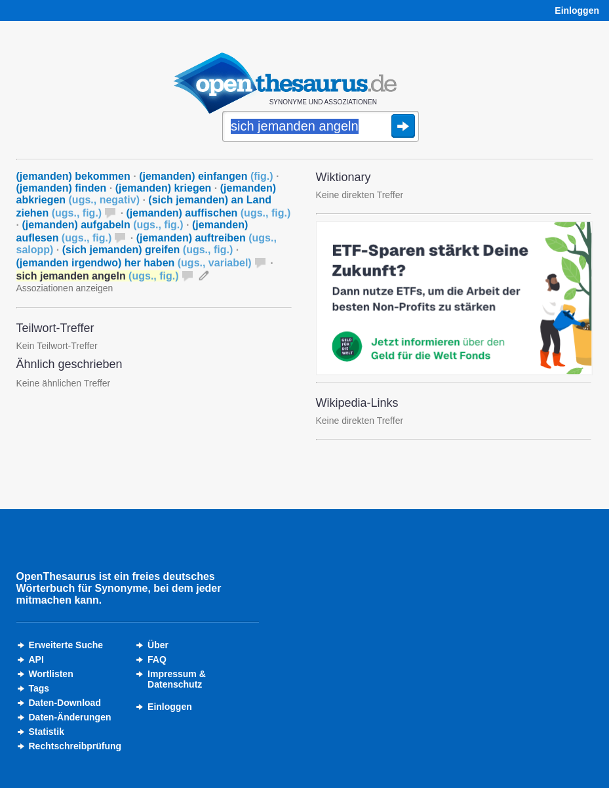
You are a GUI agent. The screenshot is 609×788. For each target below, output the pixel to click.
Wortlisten (51, 674)
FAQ (157, 659)
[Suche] (320, 127)
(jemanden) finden (61, 188)
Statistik (46, 731)
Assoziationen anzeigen (64, 288)
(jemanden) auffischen (209, 212)
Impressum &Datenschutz (176, 679)
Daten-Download (65, 702)
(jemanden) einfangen (206, 176)
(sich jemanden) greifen (147, 249)
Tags (39, 688)
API (36, 659)
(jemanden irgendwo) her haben (134, 262)
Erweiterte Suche (66, 645)
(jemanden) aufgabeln (102, 224)
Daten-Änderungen (70, 717)
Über (157, 645)
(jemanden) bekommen (73, 176)
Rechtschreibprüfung (75, 746)
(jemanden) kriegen (163, 188)
